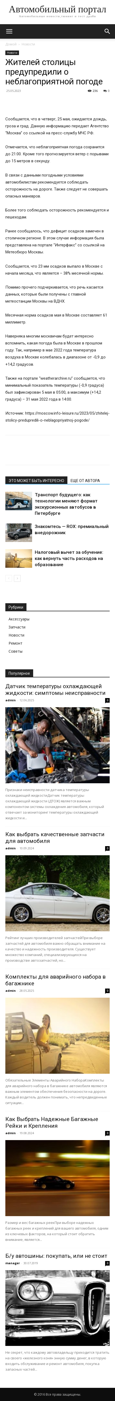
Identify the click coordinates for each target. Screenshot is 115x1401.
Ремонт (15, 643)
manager (12, 1263)
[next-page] (17, 578)
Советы (15, 651)
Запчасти (17, 627)
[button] (9, 31)
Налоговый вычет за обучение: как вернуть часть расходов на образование (69, 558)
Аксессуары (19, 619)
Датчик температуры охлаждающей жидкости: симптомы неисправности (55, 689)
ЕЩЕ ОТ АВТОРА (85, 481)
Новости (28, 44)
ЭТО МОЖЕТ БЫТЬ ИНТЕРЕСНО (36, 481)
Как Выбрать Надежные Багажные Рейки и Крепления (51, 1122)
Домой (11, 44)
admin (10, 700)
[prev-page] (8, 578)
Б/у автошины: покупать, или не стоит (56, 1256)
